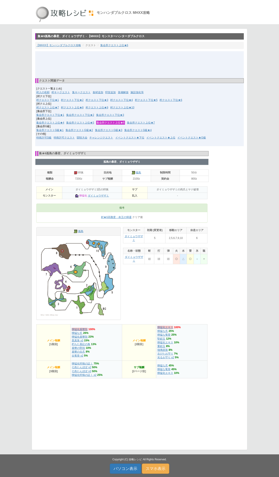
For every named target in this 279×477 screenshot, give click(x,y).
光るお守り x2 (165, 357)
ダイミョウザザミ (98, 195)
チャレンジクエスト (101, 137)
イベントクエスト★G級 (191, 137)
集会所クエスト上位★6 (114, 45)
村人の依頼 (43, 92)
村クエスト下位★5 (146, 100)
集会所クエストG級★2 (79, 130)
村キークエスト (60, 92)
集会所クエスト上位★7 (141, 122)
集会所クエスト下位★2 (80, 115)
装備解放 (123, 92)
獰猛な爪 (77, 333)
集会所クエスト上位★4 (50, 122)
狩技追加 (110, 92)
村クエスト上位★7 (47, 107)
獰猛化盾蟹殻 (80, 329)
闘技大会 (82, 137)
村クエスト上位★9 (97, 107)
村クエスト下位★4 (121, 100)
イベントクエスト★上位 (160, 137)
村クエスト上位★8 (72, 107)
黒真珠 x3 (77, 340)
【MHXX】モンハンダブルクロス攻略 (58, 45)
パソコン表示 (125, 468)
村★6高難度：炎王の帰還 (116, 217)
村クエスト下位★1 (47, 100)
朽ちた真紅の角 (81, 344)
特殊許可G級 (43, 137)
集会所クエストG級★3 (108, 130)
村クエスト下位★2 (72, 100)
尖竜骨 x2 (77, 355)
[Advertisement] (139, 64)
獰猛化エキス (165, 327)
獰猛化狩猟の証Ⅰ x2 (84, 375)
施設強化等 (137, 92)
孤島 (138, 172)
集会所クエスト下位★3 (110, 115)
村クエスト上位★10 (122, 107)
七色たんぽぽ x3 (81, 371)
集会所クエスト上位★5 (80, 122)
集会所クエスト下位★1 (50, 115)
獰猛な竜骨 (164, 334)
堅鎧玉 (161, 338)
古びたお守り (165, 353)
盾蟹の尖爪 (78, 351)
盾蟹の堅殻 (78, 348)
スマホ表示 (155, 468)
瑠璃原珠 (162, 349)
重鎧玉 (161, 346)
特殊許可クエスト (64, 137)
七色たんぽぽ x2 (81, 367)
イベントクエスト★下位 (129, 137)
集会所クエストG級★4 (138, 130)
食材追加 (98, 92)
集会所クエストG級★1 (50, 130)
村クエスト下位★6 (171, 100)
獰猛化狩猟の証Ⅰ (82, 363)
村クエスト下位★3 (97, 100)
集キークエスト (81, 92)
